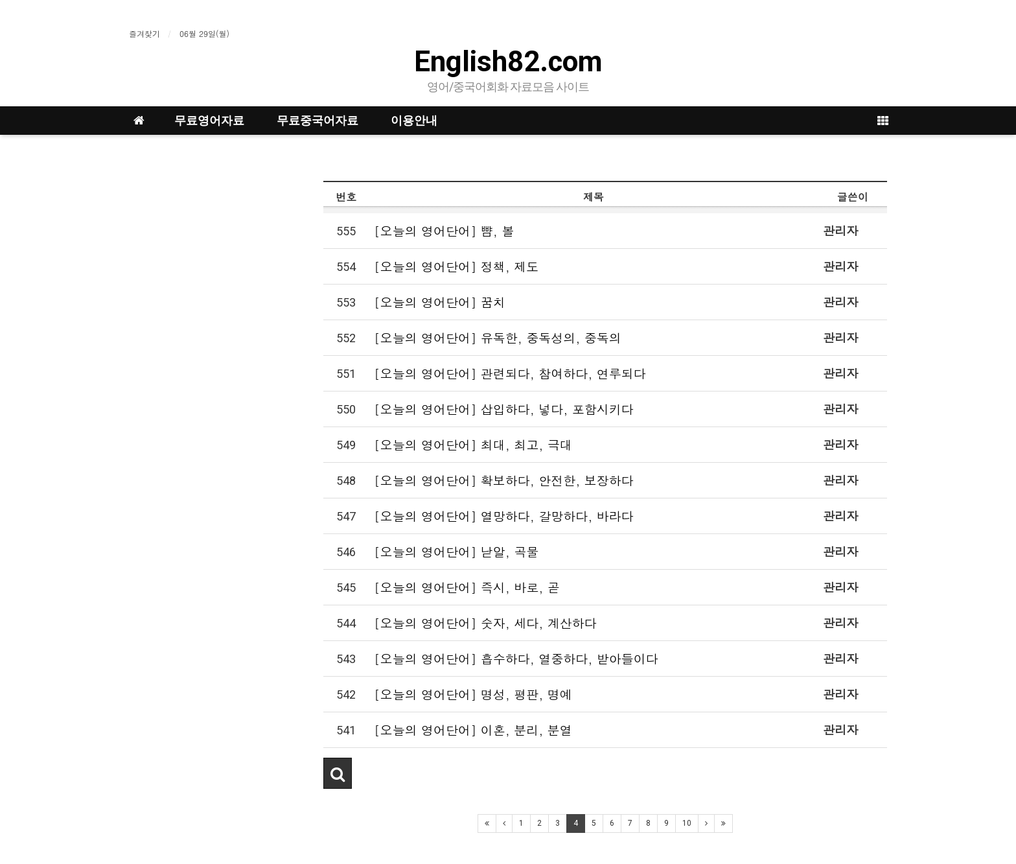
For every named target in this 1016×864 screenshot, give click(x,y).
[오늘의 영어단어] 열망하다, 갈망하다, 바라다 (504, 515)
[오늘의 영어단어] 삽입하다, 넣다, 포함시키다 (504, 408)
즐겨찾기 (144, 33)
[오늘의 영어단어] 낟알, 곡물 (456, 551)
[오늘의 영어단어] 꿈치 (439, 301)
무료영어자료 (209, 120)
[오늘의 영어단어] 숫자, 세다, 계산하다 (485, 622)
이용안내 (414, 120)
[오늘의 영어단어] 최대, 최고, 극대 (473, 444)
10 (686, 823)
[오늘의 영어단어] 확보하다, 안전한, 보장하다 (504, 480)
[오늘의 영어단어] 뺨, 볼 (444, 230)
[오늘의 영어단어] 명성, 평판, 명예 (473, 694)
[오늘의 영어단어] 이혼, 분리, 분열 (473, 729)
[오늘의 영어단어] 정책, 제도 (456, 266)
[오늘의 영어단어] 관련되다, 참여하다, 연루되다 (510, 373)
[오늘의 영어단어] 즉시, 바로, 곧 (467, 587)
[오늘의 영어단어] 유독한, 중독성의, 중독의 (497, 337)
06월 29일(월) (204, 33)
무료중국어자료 (317, 120)
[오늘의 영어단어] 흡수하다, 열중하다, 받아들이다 (516, 658)
